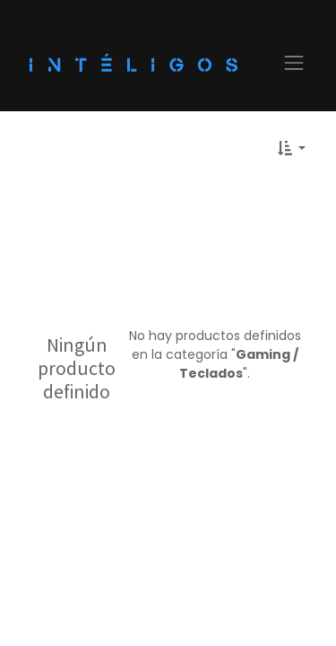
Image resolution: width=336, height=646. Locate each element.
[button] (292, 148)
